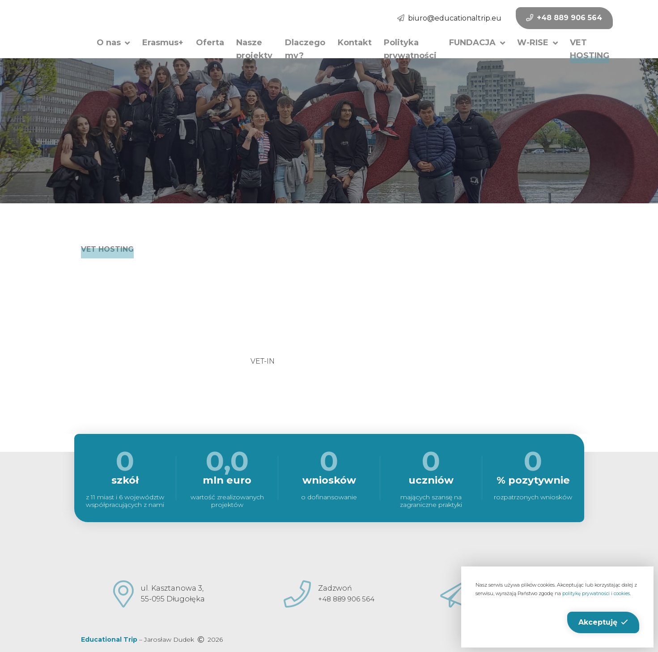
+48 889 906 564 (346, 599)
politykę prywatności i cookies (597, 593)
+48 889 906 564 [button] (529, 17)
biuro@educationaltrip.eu (419, 18)
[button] (112, 42)
